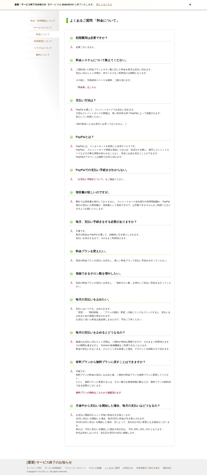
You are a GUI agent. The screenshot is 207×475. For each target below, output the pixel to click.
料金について (43, 34)
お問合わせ (128, 468)
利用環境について (43, 41)
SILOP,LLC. (43, 471)
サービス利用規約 (53, 468)
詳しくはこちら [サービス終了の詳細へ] (104, 4)
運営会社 (167, 468)
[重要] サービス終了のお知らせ (49, 462)
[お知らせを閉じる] (190, 4)
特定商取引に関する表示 (148, 468)
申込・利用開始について (42, 20)
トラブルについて (43, 48)
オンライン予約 (34, 468)
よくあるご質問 (112, 468)
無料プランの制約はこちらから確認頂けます (98, 392)
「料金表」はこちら (86, 87)
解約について (43, 54)
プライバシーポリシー (75, 468)
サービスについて (43, 27)
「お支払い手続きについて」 (90, 179)
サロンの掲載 (95, 468)
